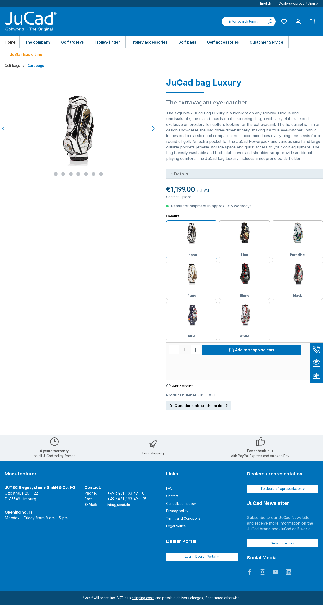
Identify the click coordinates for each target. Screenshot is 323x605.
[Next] (153, 128)
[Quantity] (184, 349)
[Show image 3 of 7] (71, 174)
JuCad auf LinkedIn (288, 572)
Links (172, 474)
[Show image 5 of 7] (86, 174)
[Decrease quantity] (174, 349)
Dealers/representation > (298, 3)
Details (181, 173)
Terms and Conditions (183, 518)
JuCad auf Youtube (275, 572)
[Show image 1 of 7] (56, 174)
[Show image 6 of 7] (93, 174)
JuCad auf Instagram (262, 572)
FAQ (169, 488)
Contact (172, 496)
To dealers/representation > (282, 489)
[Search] (270, 21)
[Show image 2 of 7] (63, 174)
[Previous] (3, 128)
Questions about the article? (198, 405)
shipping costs (143, 598)
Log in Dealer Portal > (202, 556)
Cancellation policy (181, 503)
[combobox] (243, 21)
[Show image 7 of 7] (101, 174)
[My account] (298, 21)
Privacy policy (177, 511)
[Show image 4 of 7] (78, 174)
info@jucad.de (118, 505)
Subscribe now (282, 543)
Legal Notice (176, 526)
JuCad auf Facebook (249, 572)
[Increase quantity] (195, 349)
